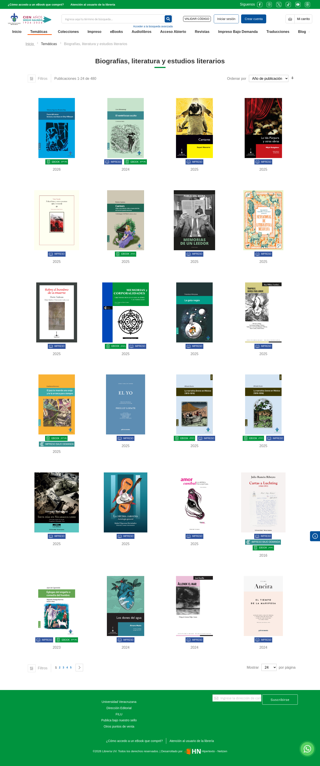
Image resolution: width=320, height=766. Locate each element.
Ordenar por (236, 78)
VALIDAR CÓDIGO (197, 18)
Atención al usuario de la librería (92, 4)
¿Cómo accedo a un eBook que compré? (36, 4)
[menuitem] (17, 31)
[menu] (160, 32)
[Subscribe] (280, 699)
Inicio (30, 44)
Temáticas (49, 44)
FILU (119, 714)
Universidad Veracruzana (119, 702)
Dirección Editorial (119, 708)
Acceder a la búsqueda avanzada (153, 26)
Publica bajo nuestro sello (119, 720)
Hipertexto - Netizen (205, 751)
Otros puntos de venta (119, 726)
